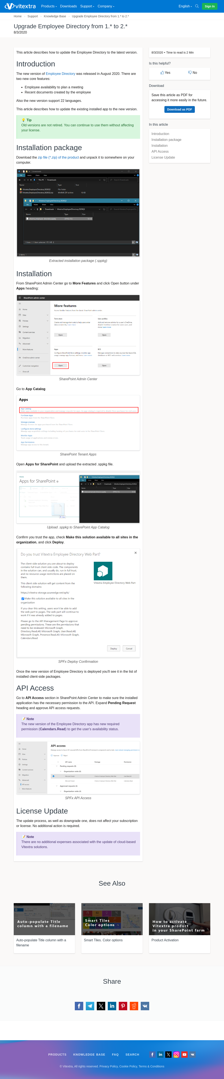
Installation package (166, 139)
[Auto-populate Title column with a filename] (44, 919)
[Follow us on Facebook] (152, 1054)
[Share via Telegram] (90, 1006)
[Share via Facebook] (79, 1006)
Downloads (68, 6)
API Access (160, 151)
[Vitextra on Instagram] (176, 1054)
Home (18, 16)
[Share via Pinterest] (123, 1006)
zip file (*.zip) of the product (58, 157)
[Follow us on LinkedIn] (160, 1054)
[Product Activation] (179, 919)
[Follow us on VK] (192, 1054)
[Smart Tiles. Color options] (112, 919)
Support (32, 16)
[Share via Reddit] (134, 1006)
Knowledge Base (55, 16)
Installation (160, 145)
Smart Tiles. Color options (103, 940)
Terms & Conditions (151, 1066)
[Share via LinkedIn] (112, 1006)
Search (132, 1054)
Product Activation (165, 940)
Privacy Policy (109, 1066)
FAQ (115, 1054)
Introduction (160, 134)
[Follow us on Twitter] (168, 1054)
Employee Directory (60, 73)
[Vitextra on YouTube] (184, 1054)
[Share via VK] (145, 1006)
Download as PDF (179, 109)
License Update (163, 157)
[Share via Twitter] (101, 1006)
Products (57, 1054)
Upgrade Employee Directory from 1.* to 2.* (100, 16)
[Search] (198, 6)
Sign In (210, 6)
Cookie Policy (128, 1066)
